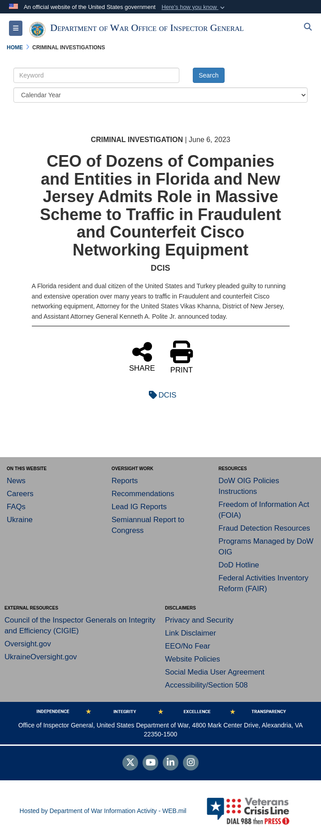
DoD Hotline (238, 565)
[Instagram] (191, 763)
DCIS (160, 395)
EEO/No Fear (187, 646)
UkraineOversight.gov (40, 657)
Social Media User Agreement (215, 672)
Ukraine (20, 519)
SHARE (142, 356)
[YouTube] (150, 763)
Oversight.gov (27, 644)
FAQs (16, 506)
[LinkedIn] (170, 763)
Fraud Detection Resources (264, 528)
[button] (193, 7)
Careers (20, 493)
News (16, 480)
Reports (125, 480)
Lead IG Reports (139, 506)
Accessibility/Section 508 (206, 685)
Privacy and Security (199, 620)
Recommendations (143, 493)
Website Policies (192, 659)
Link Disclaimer (190, 633)
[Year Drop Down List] (160, 95)
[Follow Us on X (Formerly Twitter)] (130, 763)
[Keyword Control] (96, 75)
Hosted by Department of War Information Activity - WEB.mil (103, 810)
